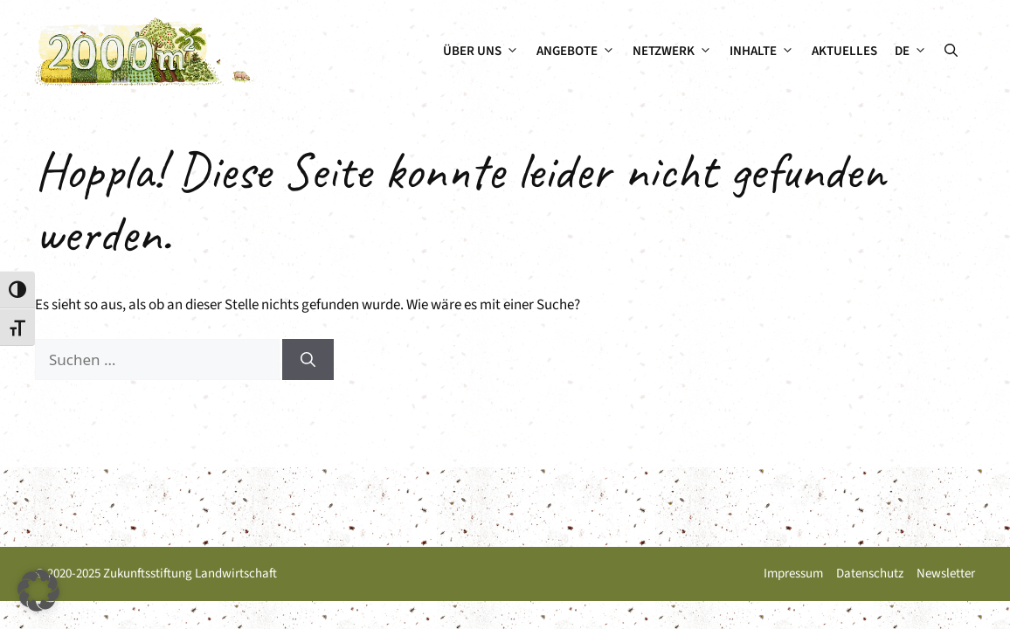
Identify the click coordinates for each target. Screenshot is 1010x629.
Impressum (793, 573)
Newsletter (946, 573)
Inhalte (766, 51)
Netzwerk (677, 51)
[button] (951, 51)
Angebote (580, 51)
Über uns (485, 51)
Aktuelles (844, 51)
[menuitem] (911, 51)
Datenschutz (869, 573)
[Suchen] (308, 360)
